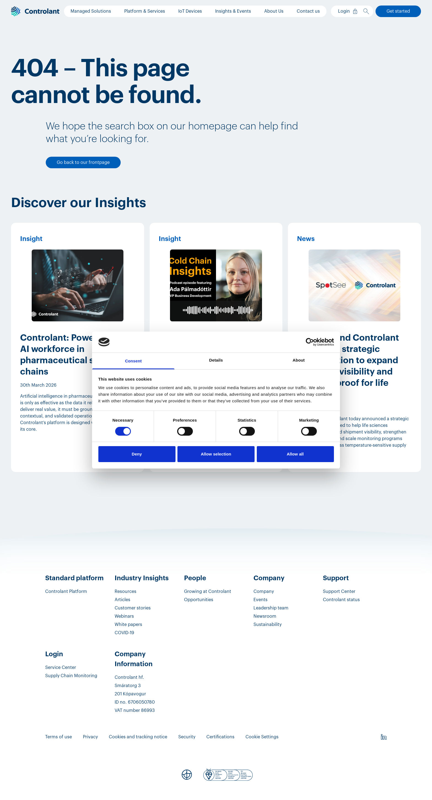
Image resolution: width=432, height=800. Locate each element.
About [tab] (299, 360)
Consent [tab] (133, 361)
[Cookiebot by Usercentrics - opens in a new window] (310, 342)
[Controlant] (35, 11)
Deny (137, 454)
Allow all (295, 454)
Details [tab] (216, 360)
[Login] (346, 11)
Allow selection (216, 454)
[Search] (367, 11)
